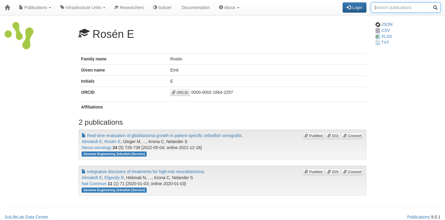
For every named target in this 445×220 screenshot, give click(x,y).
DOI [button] (332, 136)
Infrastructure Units (82, 7)
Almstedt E (92, 141)
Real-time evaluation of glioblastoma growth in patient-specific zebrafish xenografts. (162, 135)
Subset (162, 7)
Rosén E (112, 141)
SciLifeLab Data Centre (26, 217)
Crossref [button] (352, 136)
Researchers (129, 7)
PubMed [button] (313, 136)
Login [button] (354, 7)
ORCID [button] (180, 92)
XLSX (383, 36)
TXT (382, 42)
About (229, 7)
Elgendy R (114, 177)
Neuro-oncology (96, 147)
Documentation (195, 7)
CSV (382, 30)
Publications (35, 7)
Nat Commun (94, 183)
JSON (384, 24)
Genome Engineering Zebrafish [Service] (114, 154)
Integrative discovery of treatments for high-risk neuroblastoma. (143, 171)
